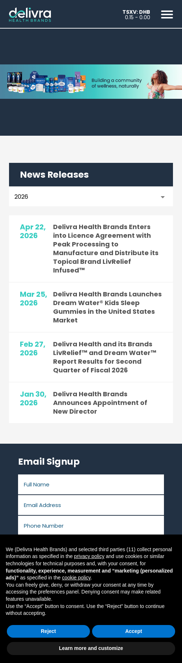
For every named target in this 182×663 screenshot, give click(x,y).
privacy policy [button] (89, 556)
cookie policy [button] (76, 577)
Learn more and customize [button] (91, 648)
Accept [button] (133, 631)
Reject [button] (48, 631)
